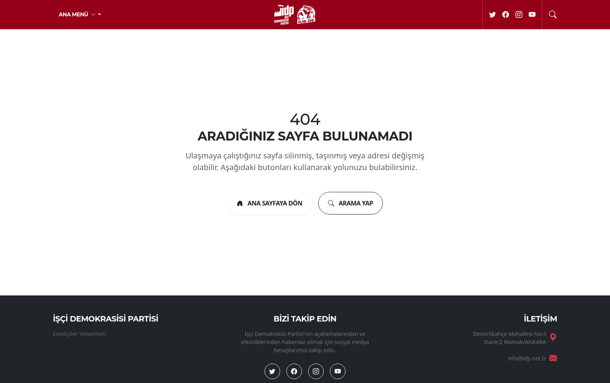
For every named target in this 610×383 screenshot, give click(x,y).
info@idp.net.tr (527, 358)
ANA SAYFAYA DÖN (269, 203)
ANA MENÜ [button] (78, 14)
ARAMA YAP (350, 203)
